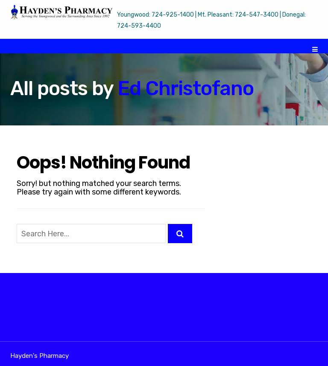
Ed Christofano (185, 88)
